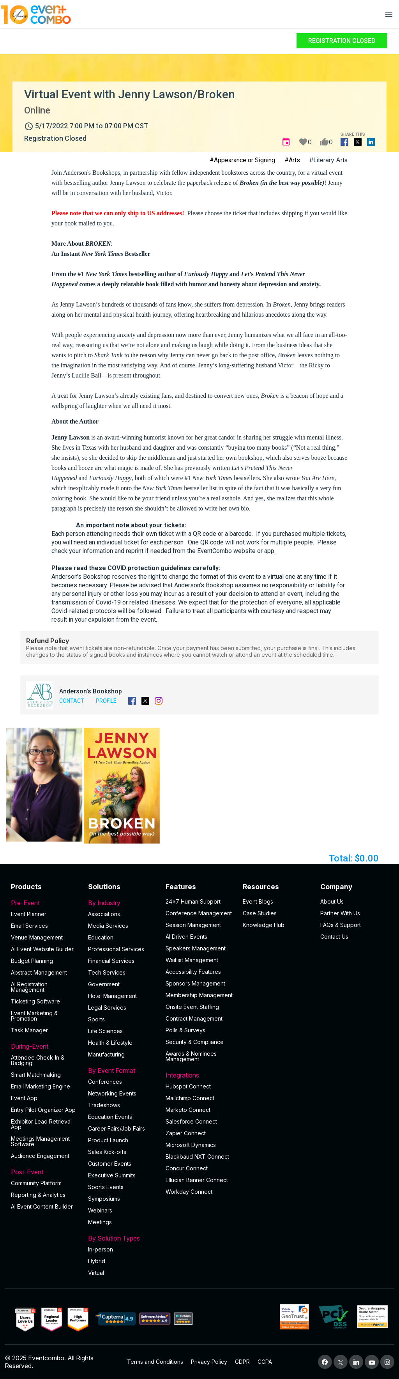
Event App (24, 1098)
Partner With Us (340, 913)
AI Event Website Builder (42, 949)
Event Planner (28, 914)
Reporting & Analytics (38, 1194)
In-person (100, 1249)
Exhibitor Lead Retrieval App (41, 1124)
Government (104, 984)
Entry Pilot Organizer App (43, 1109)
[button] (44, 784)
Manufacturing (106, 1054)
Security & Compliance (195, 1042)
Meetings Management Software (40, 1141)
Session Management (193, 925)
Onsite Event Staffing (192, 1006)
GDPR (242, 1361)
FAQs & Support (340, 925)
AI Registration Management (29, 987)
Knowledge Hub (263, 925)
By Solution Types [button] (122, 1238)
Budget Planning (32, 960)
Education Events (110, 1116)
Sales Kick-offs (107, 1152)
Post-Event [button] (45, 1172)
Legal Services (107, 1007)
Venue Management (37, 937)
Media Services (108, 925)
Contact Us (334, 936)
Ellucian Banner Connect (197, 1180)
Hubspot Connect (188, 1086)
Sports (96, 1019)
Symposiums (104, 1198)
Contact (71, 701)
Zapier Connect (186, 1133)
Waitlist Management (192, 960)
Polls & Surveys (185, 1030)
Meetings (100, 1222)
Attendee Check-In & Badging (37, 1060)
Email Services (29, 925)
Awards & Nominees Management (191, 1056)
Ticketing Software (35, 1001)
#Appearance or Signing (242, 160)
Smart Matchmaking (36, 1074)
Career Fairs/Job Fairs (116, 1128)
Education (100, 937)
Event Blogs (258, 901)
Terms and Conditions (155, 1361)
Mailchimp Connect (190, 1098)
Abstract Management (39, 972)
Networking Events (112, 1093)
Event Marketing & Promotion (34, 1016)
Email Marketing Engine (40, 1086)
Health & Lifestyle (110, 1042)
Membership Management (199, 995)
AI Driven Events (186, 936)
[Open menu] (389, 14)
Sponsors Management (195, 983)
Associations (104, 914)
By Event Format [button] (122, 1070)
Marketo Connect (188, 1109)
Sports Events (106, 1187)
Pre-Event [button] (45, 903)
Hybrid (96, 1261)
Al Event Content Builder (42, 1206)
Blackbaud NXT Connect (197, 1156)
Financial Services (111, 960)
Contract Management (194, 1018)
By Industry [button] (122, 903)
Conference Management (199, 913)
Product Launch (108, 1140)
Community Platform (36, 1183)
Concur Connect (187, 1168)
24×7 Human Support (193, 901)
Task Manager (29, 1030)
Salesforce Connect (191, 1121)
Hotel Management (112, 996)
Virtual (96, 1272)
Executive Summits (112, 1175)
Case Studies (260, 913)
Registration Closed (342, 40)
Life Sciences (105, 1031)
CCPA (265, 1361)
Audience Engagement (40, 1155)
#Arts (292, 160)
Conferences (105, 1081)
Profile (106, 701)
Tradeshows (104, 1105)
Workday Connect (189, 1191)
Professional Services (116, 949)
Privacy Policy (209, 1361)
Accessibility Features (193, 971)
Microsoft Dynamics (191, 1144)
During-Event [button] (45, 1046)
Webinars (100, 1210)
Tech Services (106, 972)
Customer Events (109, 1163)
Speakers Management (196, 948)
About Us (332, 901)
